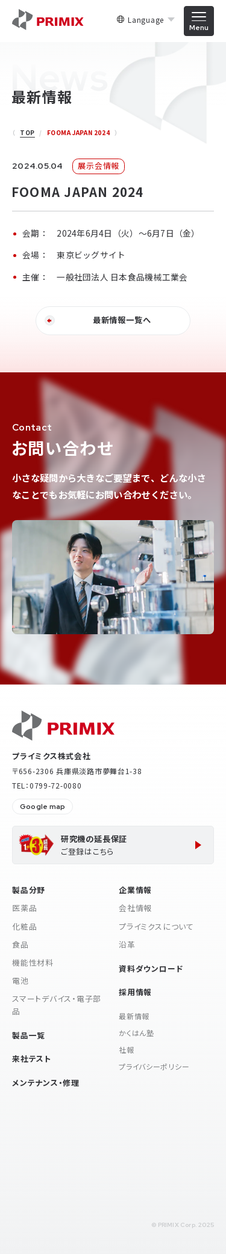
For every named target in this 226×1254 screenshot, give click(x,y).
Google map (42, 806)
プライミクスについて (156, 926)
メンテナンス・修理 (46, 1082)
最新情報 (134, 1016)
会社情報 (135, 907)
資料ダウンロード (151, 968)
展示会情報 (98, 165)
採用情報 (135, 992)
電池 (20, 980)
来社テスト (31, 1058)
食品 (20, 944)
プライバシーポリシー (154, 1066)
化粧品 (24, 926)
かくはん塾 (136, 1033)
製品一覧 (28, 1035)
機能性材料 (33, 962)
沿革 (127, 944)
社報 (126, 1049)
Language (146, 19)
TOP (27, 132)
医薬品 (24, 907)
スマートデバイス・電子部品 (56, 1005)
